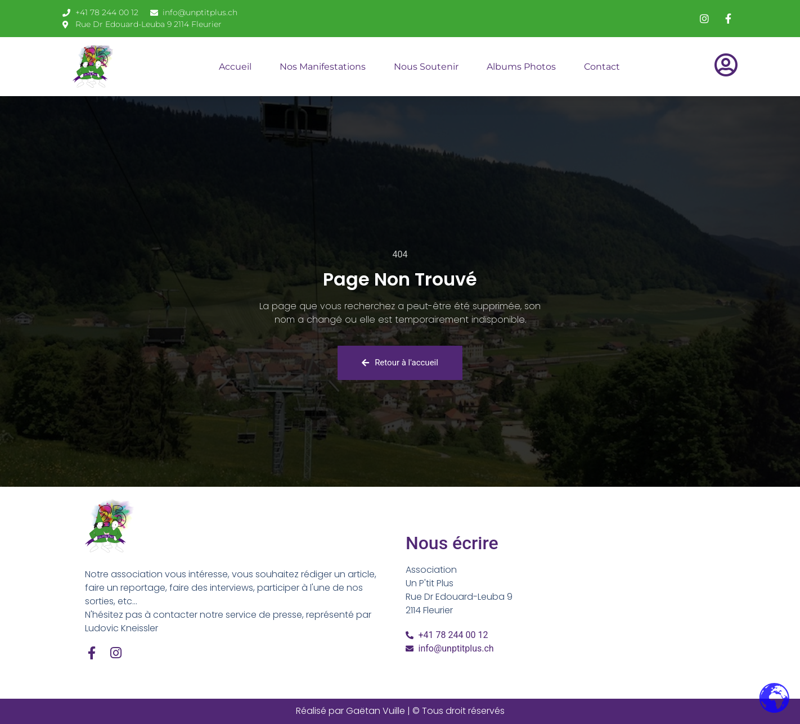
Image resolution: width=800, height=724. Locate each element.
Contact (602, 66)
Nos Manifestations (323, 66)
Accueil (235, 66)
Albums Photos (521, 66)
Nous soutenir (426, 66)
